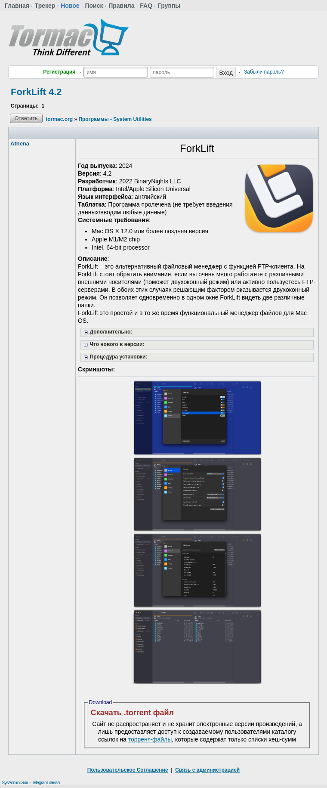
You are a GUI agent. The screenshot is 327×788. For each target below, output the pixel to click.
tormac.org (59, 119)
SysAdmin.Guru (15, 782)
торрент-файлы (150, 739)
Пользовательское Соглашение (127, 770)
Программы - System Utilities (114, 119)
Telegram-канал (46, 782)
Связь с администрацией (207, 770)
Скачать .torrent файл (132, 712)
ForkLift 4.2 (36, 92)
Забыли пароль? (264, 72)
